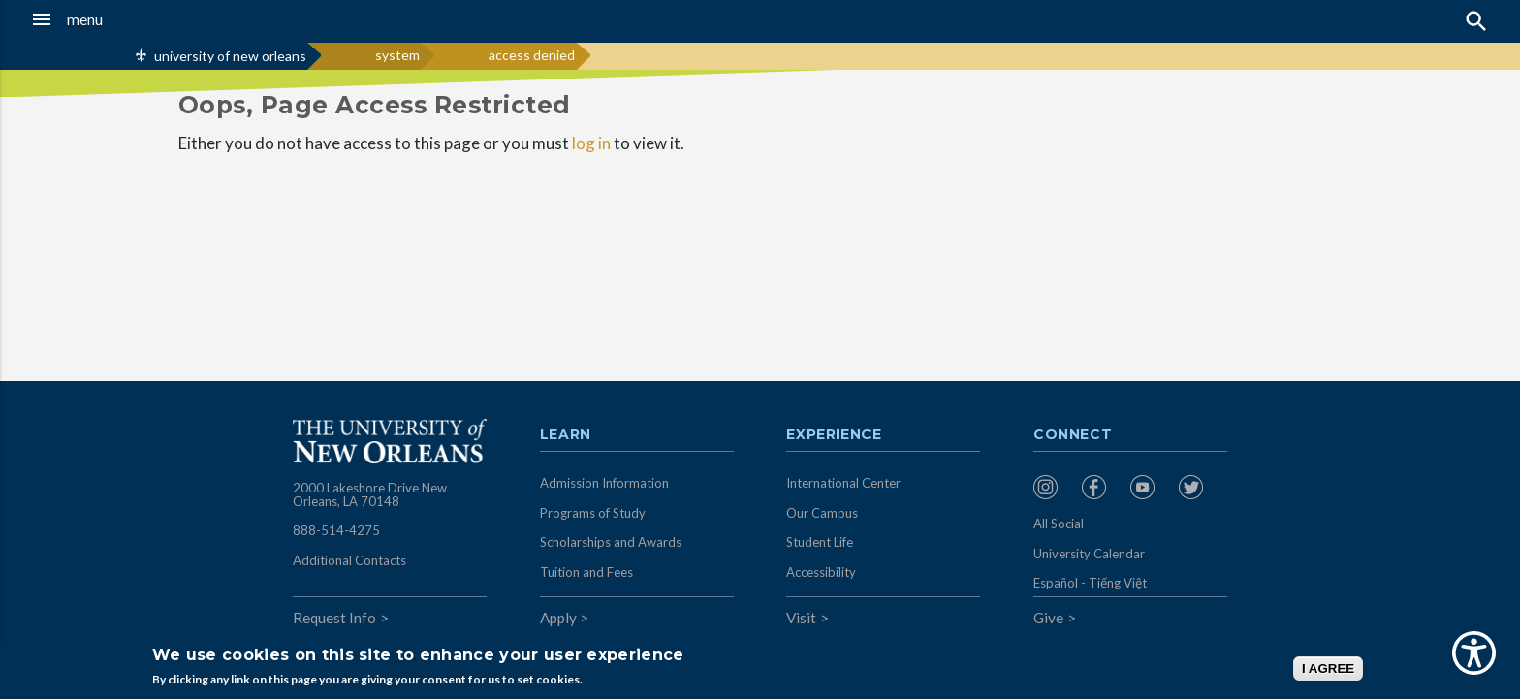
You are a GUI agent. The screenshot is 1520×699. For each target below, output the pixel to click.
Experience (833, 435)
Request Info (334, 617)
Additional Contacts (349, 560)
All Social (1058, 523)
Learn (565, 435)
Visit (801, 617)
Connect (1073, 435)
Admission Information (604, 483)
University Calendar (1089, 553)
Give (1048, 617)
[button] (140, 19)
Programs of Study (593, 513)
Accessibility (821, 572)
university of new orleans (230, 56)
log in (591, 143)
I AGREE (1328, 668)
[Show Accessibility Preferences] (1474, 653)
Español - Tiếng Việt (1090, 582)
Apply (558, 617)
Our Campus (822, 513)
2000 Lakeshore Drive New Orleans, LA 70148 (370, 494)
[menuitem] (1052, 487)
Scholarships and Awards (610, 542)
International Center (843, 483)
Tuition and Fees (586, 572)
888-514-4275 (336, 530)
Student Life (819, 542)
